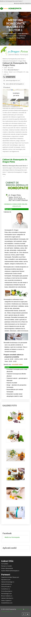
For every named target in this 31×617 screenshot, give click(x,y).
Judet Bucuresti (23, 33)
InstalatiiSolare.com (6, 603)
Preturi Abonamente (7, 568)
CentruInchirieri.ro (6, 584)
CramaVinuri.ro (5, 589)
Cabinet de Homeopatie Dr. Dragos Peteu (14, 160)
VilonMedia (19, 609)
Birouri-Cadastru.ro (6, 596)
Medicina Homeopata (9, 33)
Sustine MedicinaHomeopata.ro (10, 570)
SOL (11, 611)
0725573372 (10, 77)
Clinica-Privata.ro (6, 586)
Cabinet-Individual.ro (7, 598)
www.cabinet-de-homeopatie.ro (14, 84)
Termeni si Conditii (6, 566)
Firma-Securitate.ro (6, 591)
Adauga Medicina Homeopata (22, 3)
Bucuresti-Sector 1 (11, 35)
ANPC (8, 611)
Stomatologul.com (6, 593)
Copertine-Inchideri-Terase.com (10, 577)
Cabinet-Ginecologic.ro (7, 582)
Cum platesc (4, 563)
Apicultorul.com (5, 579)
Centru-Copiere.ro (6, 600)
